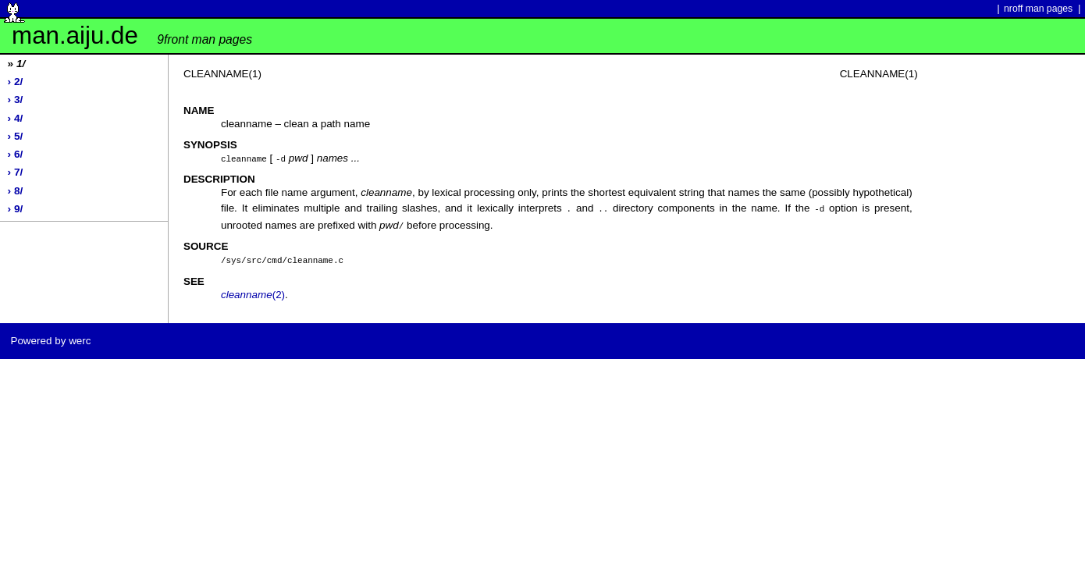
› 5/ (15, 136)
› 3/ (15, 99)
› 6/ (15, 154)
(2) (253, 291)
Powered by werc (50, 337)
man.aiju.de (132, 35)
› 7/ (15, 172)
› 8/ (15, 191)
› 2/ (15, 81)
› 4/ (15, 118)
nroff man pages (1038, 8)
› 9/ (15, 209)
